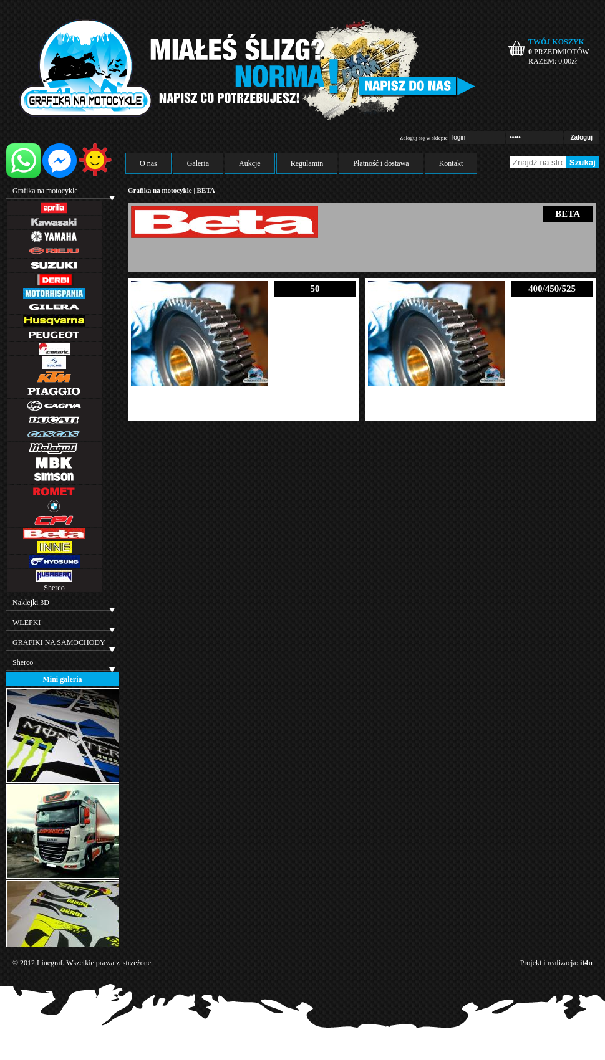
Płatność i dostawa (381, 163)
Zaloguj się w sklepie (424, 138)
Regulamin (307, 163)
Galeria (198, 163)
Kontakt (451, 163)
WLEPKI (26, 622)
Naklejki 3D (30, 602)
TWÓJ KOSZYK (556, 41)
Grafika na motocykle (45, 190)
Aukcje (250, 163)
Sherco (54, 587)
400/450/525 (552, 289)
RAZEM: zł (552, 61)
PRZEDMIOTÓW (558, 51)
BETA (206, 190)
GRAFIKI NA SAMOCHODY (58, 642)
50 (315, 289)
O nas (148, 163)
